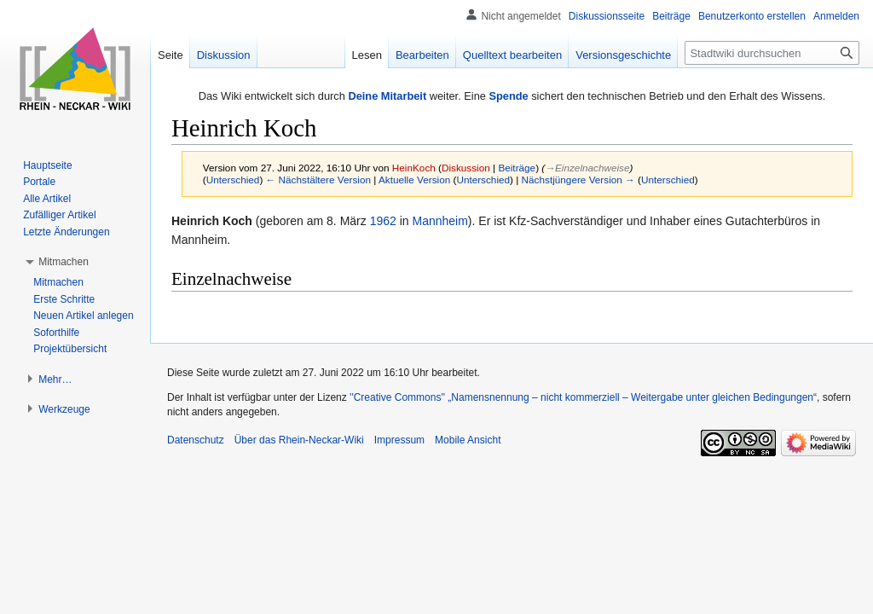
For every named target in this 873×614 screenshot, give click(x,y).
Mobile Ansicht (467, 440)
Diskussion (466, 167)
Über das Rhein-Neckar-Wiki (299, 440)
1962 (383, 221)
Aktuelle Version (414, 179)
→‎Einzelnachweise (587, 167)
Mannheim (439, 221)
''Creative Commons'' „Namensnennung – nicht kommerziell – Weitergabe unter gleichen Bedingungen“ (583, 397)
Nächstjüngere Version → (578, 179)
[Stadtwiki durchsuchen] (772, 53)
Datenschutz (195, 440)
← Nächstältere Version (318, 179)
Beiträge (516, 167)
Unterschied (233, 179)
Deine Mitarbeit (387, 96)
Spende (508, 96)
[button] (63, 262)
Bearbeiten (422, 55)
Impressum (399, 440)
